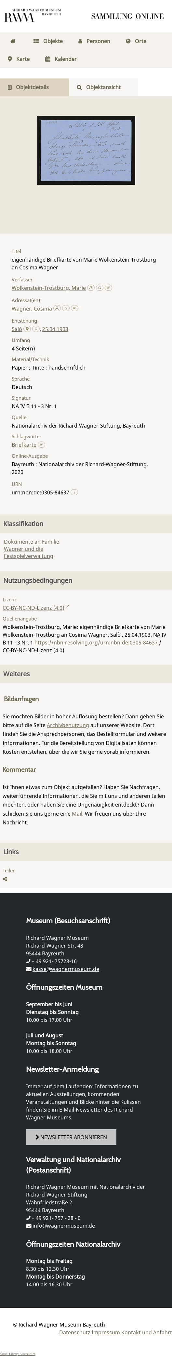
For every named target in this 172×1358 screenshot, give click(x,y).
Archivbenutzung (68, 725)
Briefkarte (24, 444)
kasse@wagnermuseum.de (66, 969)
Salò (17, 329)
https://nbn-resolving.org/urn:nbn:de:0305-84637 (96, 642)
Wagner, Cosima (32, 308)
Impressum (106, 1332)
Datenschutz (74, 1332)
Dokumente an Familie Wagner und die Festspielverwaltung (31, 549)
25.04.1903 (55, 329)
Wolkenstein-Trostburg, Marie (49, 287)
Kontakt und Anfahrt (146, 1332)
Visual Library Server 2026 (17, 1354)
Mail (77, 813)
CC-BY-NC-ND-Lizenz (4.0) (33, 607)
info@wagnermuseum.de (64, 1225)
